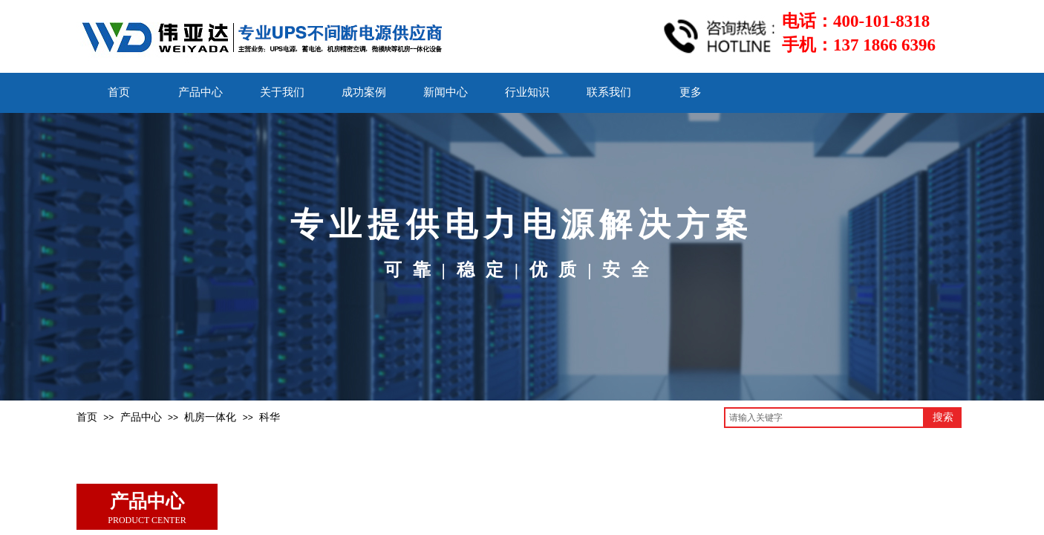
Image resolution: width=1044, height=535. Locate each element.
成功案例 (364, 92)
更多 (690, 92)
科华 (269, 417)
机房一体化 (210, 417)
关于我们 (282, 92)
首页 (119, 92)
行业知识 (527, 92)
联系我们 (609, 92)
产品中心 (200, 92)
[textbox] (824, 417)
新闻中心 (445, 92)
